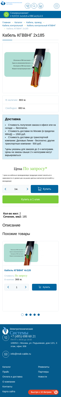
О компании (8, 381)
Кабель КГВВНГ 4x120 (17, 270)
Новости (42, 376)
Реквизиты (43, 367)
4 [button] (35, 315)
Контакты (7, 386)
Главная (6, 22)
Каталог (6, 367)
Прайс (5, 371)
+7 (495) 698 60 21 (23, 336)
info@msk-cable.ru (21, 353)
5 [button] (39, 315)
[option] (30, 278)
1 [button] (22, 315)
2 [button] (26, 315)
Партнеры (43, 371)
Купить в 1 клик (30, 199)
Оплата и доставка (12, 376)
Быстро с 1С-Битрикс (41, 392)
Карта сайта (8, 391)
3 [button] (30, 315)
